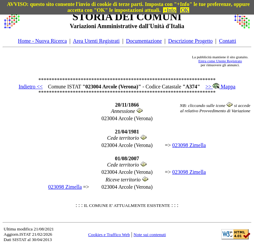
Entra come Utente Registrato (220, 61)
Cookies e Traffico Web (109, 234)
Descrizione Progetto (190, 41)
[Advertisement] (105, 61)
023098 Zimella (189, 145)
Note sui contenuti (150, 234)
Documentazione (144, 41)
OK (185, 10)
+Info (170, 10)
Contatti (227, 41)
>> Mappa (220, 86)
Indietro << (31, 86)
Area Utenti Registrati (96, 41)
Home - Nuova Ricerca (42, 41)
